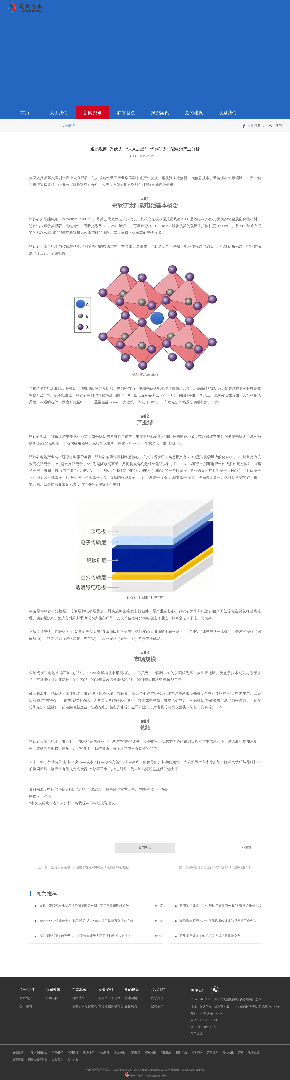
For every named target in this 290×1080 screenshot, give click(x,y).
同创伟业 (181, 1052)
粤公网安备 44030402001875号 (147, 1075)
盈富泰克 (18, 1059)
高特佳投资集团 (37, 1059)
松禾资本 (197, 1052)
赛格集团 (150, 1052)
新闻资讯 (257, 125)
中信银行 (103, 1052)
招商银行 (134, 1052)
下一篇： (212, 867)
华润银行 (72, 1052)
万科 (241, 1052)
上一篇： (83, 867)
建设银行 (88, 1052)
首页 (24, 112)
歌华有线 (253, 1052)
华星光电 (119, 1052)
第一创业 (72, 1059)
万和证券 (212, 1052)
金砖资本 (57, 1059)
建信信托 (228, 1052)
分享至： (248, 848)
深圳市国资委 (39, 1052)
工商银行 (57, 1052)
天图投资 (166, 1052)
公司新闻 (275, 125)
